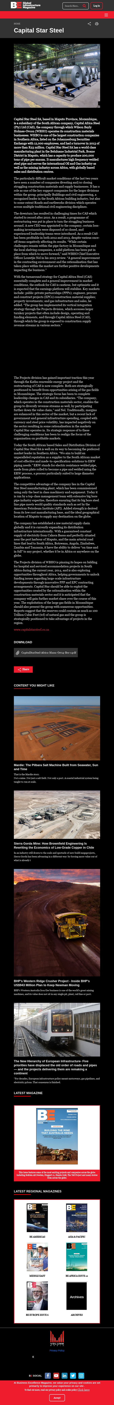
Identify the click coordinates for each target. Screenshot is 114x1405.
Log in (96, 5)
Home (17, 24)
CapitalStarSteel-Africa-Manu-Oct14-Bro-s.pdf (45, 652)
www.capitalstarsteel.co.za (31, 629)
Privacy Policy (57, 1350)
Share (23, 670)
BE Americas (37, 1220)
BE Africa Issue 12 (77, 1260)
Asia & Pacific (77, 1220)
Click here (83, 1389)
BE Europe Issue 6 (37, 1299)
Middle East (37, 1260)
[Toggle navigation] (106, 15)
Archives (77, 1299)
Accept (57, 1397)
